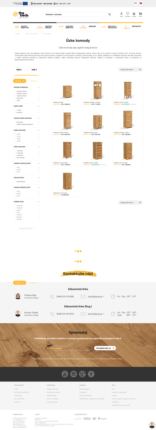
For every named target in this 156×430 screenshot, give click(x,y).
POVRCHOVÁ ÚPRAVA (53, 392)
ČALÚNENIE (83, 392)
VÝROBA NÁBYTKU (52, 389)
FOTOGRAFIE (18, 395)
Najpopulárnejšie (126, 69)
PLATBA (114, 395)
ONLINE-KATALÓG (52, 402)
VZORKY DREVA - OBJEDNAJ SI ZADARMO (91, 399)
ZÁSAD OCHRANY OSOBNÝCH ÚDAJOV (124, 399)
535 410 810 (37, 4)
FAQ (113, 389)
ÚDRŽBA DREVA (52, 395)
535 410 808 (47, 4)
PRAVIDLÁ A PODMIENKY (119, 392)
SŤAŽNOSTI (115, 402)
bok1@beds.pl (22, 427)
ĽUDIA (16, 389)
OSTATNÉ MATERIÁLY (85, 395)
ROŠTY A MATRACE (52, 399)
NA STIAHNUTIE (19, 399)
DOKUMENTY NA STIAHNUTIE (121, 405)
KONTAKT (17, 402)
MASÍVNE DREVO (84, 389)
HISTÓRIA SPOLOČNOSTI (21, 392)
